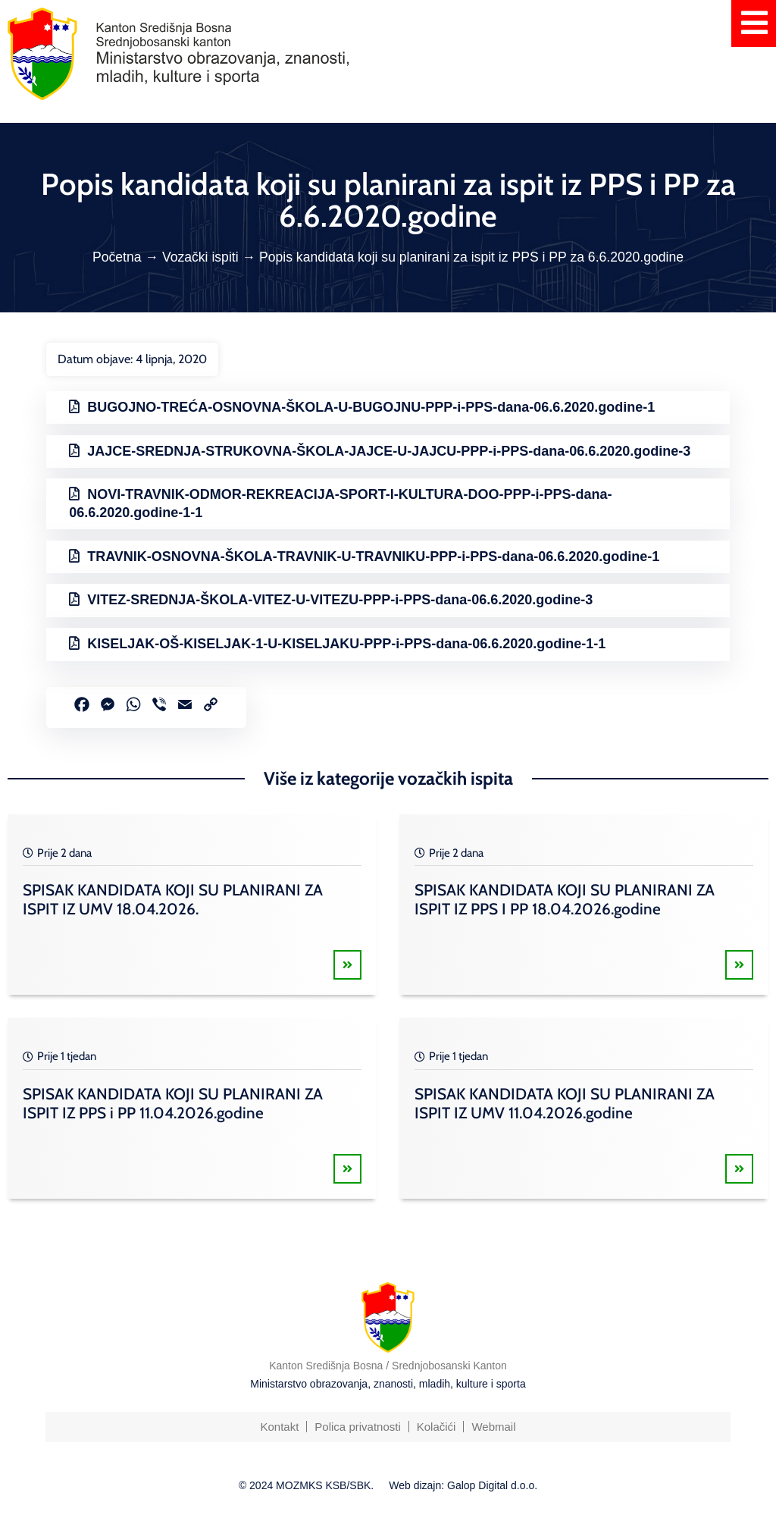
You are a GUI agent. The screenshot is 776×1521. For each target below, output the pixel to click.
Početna (117, 257)
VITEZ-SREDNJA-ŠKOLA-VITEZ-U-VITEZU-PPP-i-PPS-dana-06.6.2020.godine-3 (340, 599)
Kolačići (436, 1426)
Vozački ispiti (200, 257)
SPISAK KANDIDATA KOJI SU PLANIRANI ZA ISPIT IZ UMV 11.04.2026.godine (565, 1103)
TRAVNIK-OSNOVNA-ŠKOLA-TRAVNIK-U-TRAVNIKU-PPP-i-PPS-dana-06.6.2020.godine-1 (373, 556)
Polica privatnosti (357, 1426)
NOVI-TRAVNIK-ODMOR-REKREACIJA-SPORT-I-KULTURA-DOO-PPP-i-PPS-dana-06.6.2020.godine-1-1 (340, 503)
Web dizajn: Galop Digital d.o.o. (463, 1485)
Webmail (493, 1426)
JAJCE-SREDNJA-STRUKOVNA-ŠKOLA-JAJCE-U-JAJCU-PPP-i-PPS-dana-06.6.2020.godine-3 (388, 451)
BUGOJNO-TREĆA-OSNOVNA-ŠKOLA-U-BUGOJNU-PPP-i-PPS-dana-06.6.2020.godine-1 (371, 407)
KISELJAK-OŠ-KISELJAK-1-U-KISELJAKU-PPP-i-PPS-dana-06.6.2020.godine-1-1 (346, 643)
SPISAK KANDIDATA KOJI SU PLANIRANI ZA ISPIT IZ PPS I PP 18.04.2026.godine (565, 899)
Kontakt (279, 1426)
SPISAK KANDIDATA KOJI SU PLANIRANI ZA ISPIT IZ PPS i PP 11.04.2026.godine (173, 1103)
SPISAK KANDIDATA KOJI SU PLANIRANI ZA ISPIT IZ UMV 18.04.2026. (173, 899)
